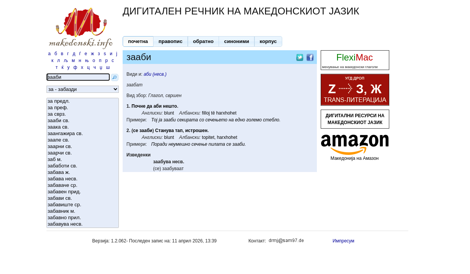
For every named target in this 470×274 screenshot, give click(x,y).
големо (254, 120)
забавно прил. (82, 218)
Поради (159, 144)
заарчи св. (82, 153)
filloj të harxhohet (219, 113)
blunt (169, 113)
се (135, 130)
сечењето (216, 120)
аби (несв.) (155, 74)
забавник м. (82, 211)
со (201, 120)
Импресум (343, 241)
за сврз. (82, 114)
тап (179, 130)
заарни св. (82, 146)
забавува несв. (82, 224)
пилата (217, 144)
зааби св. (82, 121)
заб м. (82, 159)
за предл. (82, 101)
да (149, 106)
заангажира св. (82, 134)
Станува (164, 130)
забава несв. (82, 179)
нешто (170, 106)
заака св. (82, 127)
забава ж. (82, 172)
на (231, 120)
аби (157, 106)
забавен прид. (82, 192)
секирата (187, 120)
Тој (154, 120)
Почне (138, 106)
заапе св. (82, 140)
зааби (169, 120)
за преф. (82, 108)
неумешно (179, 144)
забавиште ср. (82, 205)
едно (240, 120)
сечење (200, 144)
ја (160, 120)
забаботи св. (82, 166)
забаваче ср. (82, 185)
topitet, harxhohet (219, 137)
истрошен (196, 130)
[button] (138, 41)
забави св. (82, 198)
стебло (271, 120)
